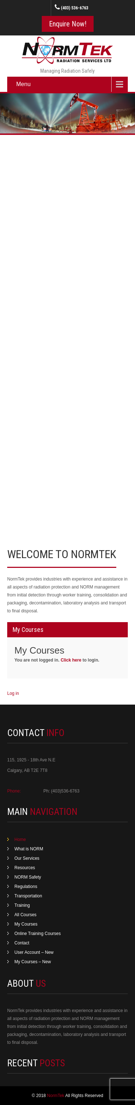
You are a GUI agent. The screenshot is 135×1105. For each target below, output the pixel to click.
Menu (23, 84)
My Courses (25, 924)
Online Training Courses (37, 933)
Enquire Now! (67, 24)
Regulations (25, 886)
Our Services (26, 858)
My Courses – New (32, 961)
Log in (13, 693)
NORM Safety (27, 877)
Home (20, 839)
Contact (21, 942)
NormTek (56, 1095)
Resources (24, 867)
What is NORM (28, 848)
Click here (70, 660)
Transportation (28, 895)
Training (22, 905)
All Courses (25, 914)
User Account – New (34, 952)
